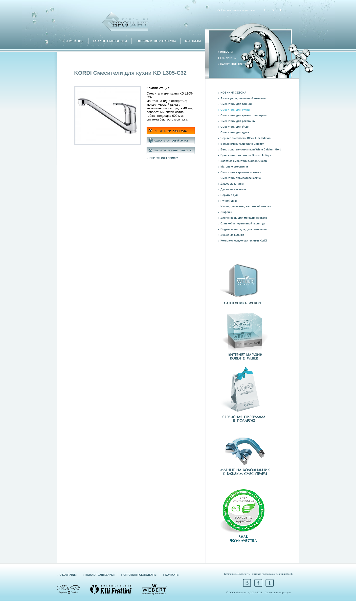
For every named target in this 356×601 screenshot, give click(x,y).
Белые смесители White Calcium (242, 143)
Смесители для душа (235, 132)
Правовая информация (278, 592)
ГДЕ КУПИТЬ (228, 58)
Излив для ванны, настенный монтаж (246, 206)
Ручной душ (229, 200)
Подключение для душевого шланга (245, 229)
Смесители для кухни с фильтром (244, 115)
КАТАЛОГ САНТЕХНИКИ (100, 575)
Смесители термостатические (241, 177)
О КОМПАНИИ (68, 575)
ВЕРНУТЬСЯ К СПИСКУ (164, 158)
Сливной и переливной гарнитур (243, 223)
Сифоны (226, 212)
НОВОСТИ (226, 51)
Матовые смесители (234, 166)
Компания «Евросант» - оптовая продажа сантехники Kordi (258, 573)
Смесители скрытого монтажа (241, 172)
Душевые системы (233, 189)
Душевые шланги (232, 234)
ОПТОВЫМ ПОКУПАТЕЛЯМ (139, 575)
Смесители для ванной (236, 103)
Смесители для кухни (235, 109)
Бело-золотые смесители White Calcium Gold (251, 149)
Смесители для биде (234, 126)
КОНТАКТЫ (172, 575)
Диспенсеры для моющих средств (244, 217)
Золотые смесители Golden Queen (244, 160)
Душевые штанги (232, 183)
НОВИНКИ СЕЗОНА (233, 92)
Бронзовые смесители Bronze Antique (246, 155)
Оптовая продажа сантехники (238, 9)
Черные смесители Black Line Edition (246, 138)
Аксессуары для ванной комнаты (243, 98)
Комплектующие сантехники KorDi (244, 240)
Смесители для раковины (238, 121)
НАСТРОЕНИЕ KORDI (233, 64)
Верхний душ (229, 194)
